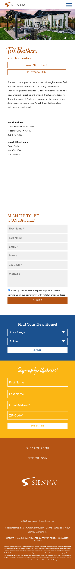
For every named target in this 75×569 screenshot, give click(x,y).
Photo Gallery (36, 72)
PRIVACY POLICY (22, 538)
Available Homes (36, 65)
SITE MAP (10, 538)
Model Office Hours (17, 142)
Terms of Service (52, 555)
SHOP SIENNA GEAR (37, 448)
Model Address (15, 122)
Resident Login (37, 458)
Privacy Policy (40, 555)
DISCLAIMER (62, 538)
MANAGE (38, 541)
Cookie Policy (52, 560)
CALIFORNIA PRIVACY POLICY (43, 538)
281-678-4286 (14, 135)
